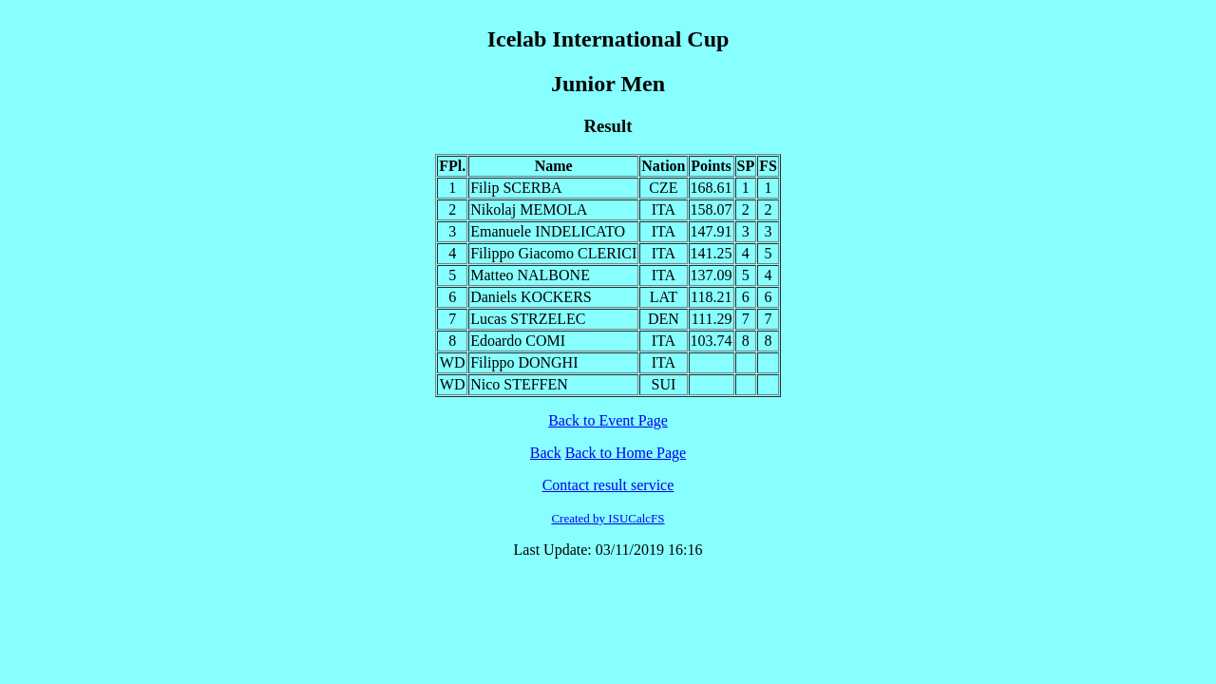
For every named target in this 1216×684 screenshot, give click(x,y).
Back (545, 453)
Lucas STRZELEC (527, 319)
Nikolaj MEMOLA (528, 209)
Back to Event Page (608, 420)
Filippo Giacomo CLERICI (553, 253)
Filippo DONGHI (524, 362)
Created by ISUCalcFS (607, 518)
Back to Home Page (626, 453)
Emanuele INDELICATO (547, 231)
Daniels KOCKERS (531, 297)
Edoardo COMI (517, 340)
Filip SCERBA (515, 188)
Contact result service (608, 485)
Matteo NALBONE (530, 275)
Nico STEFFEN (519, 384)
